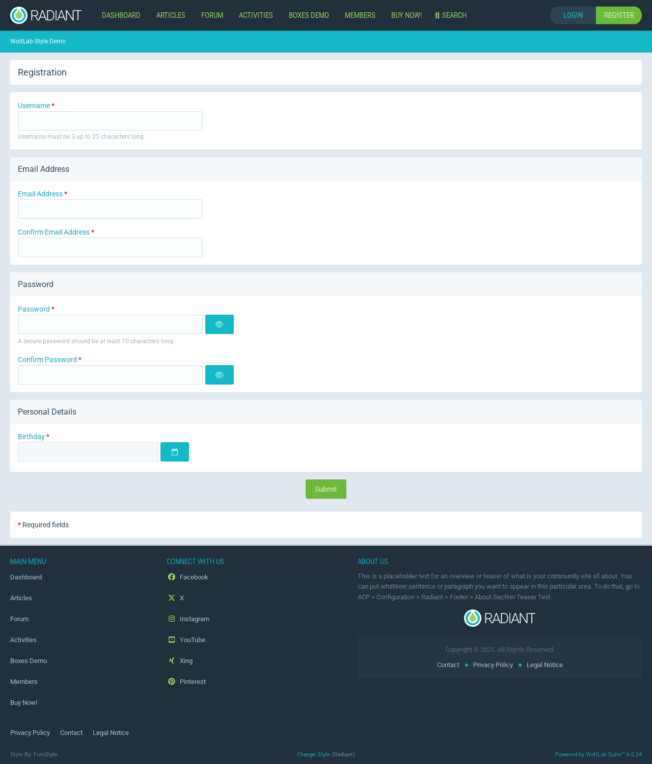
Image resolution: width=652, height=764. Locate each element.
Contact (448, 665)
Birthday (31, 436)
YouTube (186, 640)
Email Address (40, 194)
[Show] (219, 324)
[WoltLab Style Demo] (46, 15)
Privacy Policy (493, 665)
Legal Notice (545, 665)
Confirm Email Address (54, 232)
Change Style (313, 754)
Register (619, 15)
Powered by (598, 754)
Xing (180, 661)
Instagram (188, 619)
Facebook (187, 577)
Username (34, 105)
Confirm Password (47, 359)
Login (573, 15)
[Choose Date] (174, 452)
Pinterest (186, 681)
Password (34, 309)
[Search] (452, 15)
